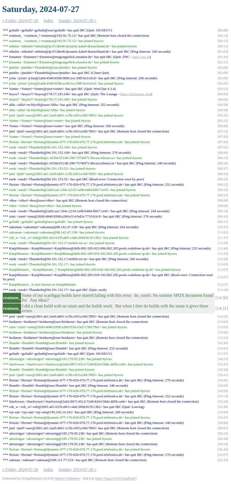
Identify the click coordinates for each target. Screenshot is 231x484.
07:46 (223, 142)
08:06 (223, 153)
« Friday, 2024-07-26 (20, 20)
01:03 (223, 51)
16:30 (223, 343)
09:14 (223, 211)
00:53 (223, 46)
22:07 (223, 455)
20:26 (223, 449)
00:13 (223, 35)
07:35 (223, 137)
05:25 (223, 115)
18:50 (223, 385)
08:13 (223, 158)
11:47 (223, 238)
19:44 (223, 412)
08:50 (223, 174)
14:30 (221, 297)
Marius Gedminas (67, 478)
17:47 (223, 354)
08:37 (223, 168)
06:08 (223, 126)
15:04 (223, 322)
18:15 (223, 359)
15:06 (223, 332)
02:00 (223, 67)
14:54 (223, 316)
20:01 (223, 428)
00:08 (223, 30)
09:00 (223, 200)
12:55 (223, 254)
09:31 (223, 222)
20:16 (223, 433)
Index (48, 20)
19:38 (223, 407)
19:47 (223, 417)
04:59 (223, 110)
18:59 (223, 391)
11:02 (223, 232)
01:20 (223, 57)
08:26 (223, 163)
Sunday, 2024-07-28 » (77, 20)
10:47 (223, 227)
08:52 (223, 179)
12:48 (223, 248)
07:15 (223, 131)
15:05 (223, 327)
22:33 (223, 460)
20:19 (223, 444)
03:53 (223, 89)
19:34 (223, 401)
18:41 (223, 375)
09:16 (223, 216)
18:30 (223, 370)
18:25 (223, 364)
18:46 (223, 380)
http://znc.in (140, 57)
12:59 (223, 259)
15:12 (223, 338)
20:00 (223, 423)
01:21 (223, 62)
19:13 (223, 396)
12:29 (223, 243)
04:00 (223, 94)
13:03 (223, 264)
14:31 (221, 308)
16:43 (223, 348)
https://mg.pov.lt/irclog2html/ (115, 478)
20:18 (223, 439)
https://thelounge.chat (135, 94)
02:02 (223, 83)
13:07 (223, 270)
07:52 (223, 147)
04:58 (223, 105)
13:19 (223, 290)
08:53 (223, 190)
